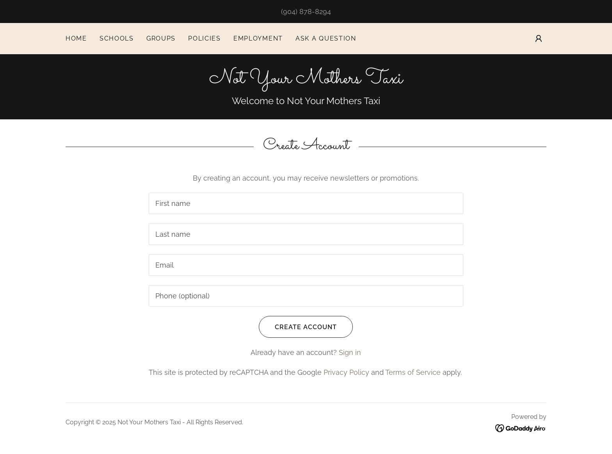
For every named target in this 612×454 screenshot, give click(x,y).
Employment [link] (258, 38)
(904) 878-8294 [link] (306, 11)
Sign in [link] (350, 352)
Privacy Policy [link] (346, 372)
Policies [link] (204, 38)
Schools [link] (117, 38)
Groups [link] (161, 38)
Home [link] (76, 38)
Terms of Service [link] (413, 372)
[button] (538, 38)
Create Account (298, 327)
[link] (305, 80)
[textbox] (306, 203)
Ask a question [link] (325, 38)
